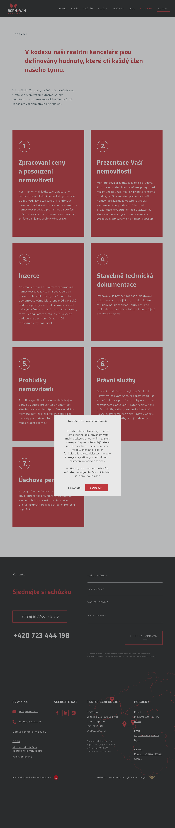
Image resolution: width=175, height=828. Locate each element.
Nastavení (74, 654)
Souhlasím (96, 654)
